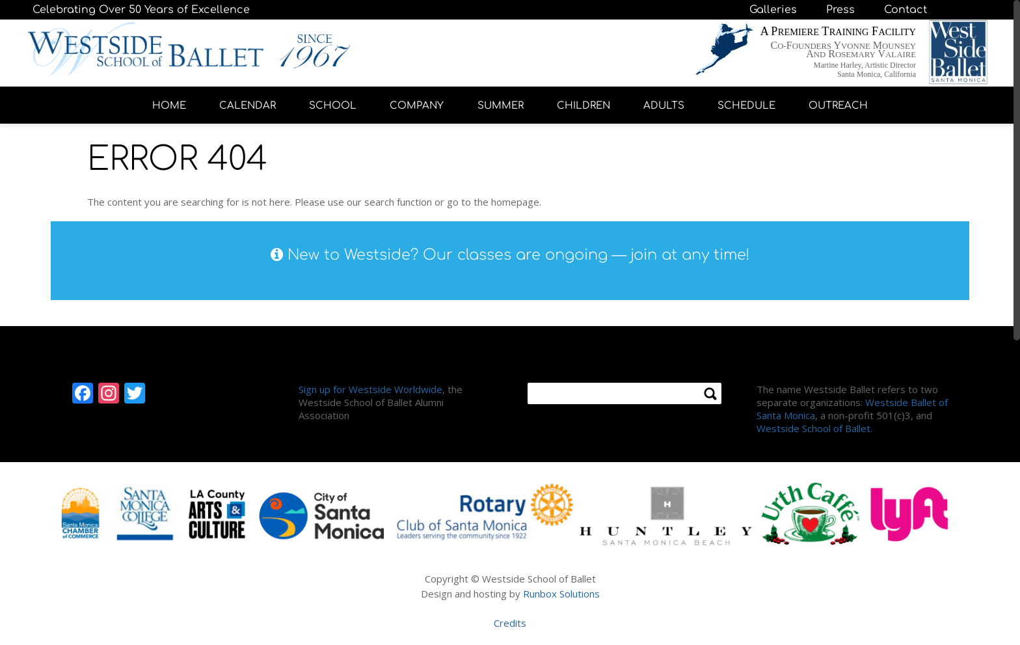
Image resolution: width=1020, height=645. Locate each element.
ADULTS (663, 105)
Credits (510, 622)
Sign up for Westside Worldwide (370, 389)
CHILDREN (583, 105)
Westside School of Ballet (813, 428)
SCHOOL (332, 105)
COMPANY (417, 105)
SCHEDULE (746, 105)
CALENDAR (247, 105)
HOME (169, 105)
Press (840, 10)
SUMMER (500, 105)
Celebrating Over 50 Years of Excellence (141, 10)
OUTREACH (838, 105)
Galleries (773, 10)
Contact (905, 10)
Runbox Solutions (561, 593)
